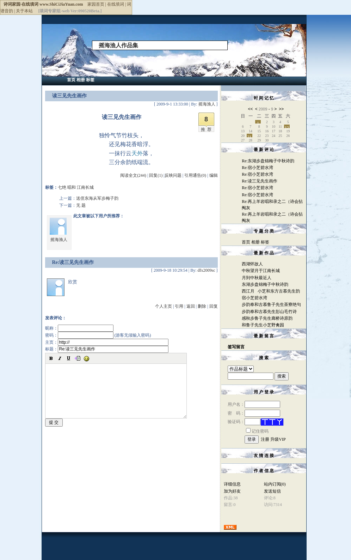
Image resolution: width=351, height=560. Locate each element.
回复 (213, 306)
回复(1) (155, 175)
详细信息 (232, 484)
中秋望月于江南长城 (261, 270)
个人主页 (163, 306)
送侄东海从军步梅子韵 (97, 198)
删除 (202, 306)
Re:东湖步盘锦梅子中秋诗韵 (268, 160)
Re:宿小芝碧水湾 (257, 167)
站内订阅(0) (275, 484)
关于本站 (24, 10)
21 (249, 135)
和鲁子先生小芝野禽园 (263, 325)
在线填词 (115, 4)
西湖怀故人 (252, 263)
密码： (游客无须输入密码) (98, 335)
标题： (106, 349)
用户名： (254, 404)
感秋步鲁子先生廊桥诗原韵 (267, 318)
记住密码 (257, 431)
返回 (190, 306)
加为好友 (232, 491)
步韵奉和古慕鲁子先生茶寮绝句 (271, 304)
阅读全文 (133, 175)
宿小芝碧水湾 (254, 297)
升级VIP (277, 439)
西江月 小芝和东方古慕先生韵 (271, 291)
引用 (179, 306)
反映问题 (173, 175)
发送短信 (272, 491)
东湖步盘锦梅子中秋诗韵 (265, 284)
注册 (265, 439)
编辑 (213, 175)
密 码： (254, 413)
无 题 (81, 205)
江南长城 (85, 187)
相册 (80, 79)
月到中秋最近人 (256, 277)
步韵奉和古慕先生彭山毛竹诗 (269, 311)
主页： (106, 342)
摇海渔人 (58, 239)
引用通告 (195, 175)
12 (287, 126)
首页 (71, 79)
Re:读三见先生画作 (259, 181)
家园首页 (95, 4)
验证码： (244, 421)
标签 (90, 79)
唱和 (71, 187)
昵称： (79, 328)
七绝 (62, 187)
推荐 (207, 129)
